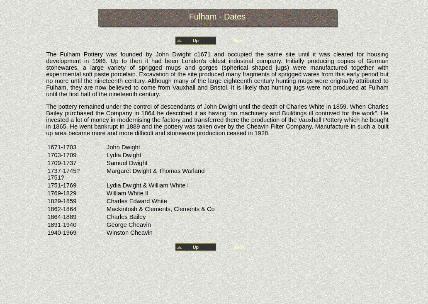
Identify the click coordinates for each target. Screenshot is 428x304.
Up (196, 40)
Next (238, 40)
